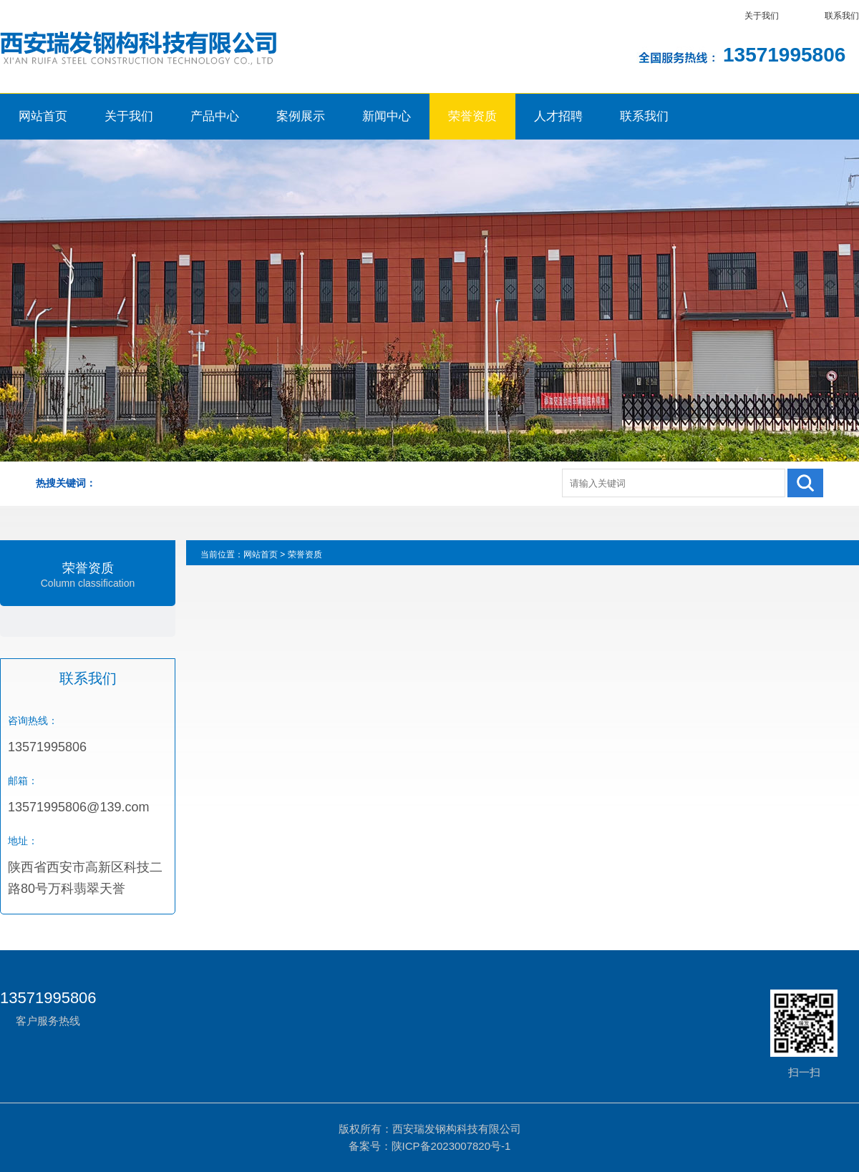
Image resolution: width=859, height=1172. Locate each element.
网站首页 (43, 116)
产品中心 (214, 116)
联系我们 (842, 16)
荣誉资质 (472, 116)
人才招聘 (558, 116)
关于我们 (761, 16)
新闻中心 (386, 116)
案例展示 (300, 116)
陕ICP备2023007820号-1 (451, 1146)
